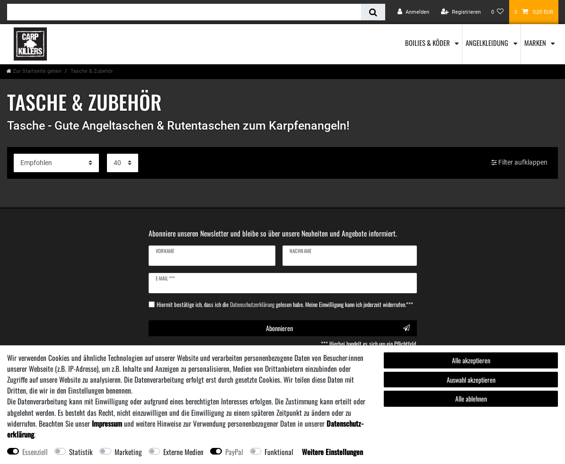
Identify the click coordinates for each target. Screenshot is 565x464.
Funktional (279, 451)
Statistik (81, 451)
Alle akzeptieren (471, 360)
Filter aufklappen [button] (519, 162)
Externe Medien (183, 451)
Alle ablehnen (471, 398)
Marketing (128, 451)
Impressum (107, 423)
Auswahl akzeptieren (471, 380)
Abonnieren (338, 328)
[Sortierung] (56, 163)
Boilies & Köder (428, 42)
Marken (535, 42)
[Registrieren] (461, 12)
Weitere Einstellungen (332, 451)
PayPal (234, 451)
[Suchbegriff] (184, 12)
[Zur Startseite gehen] (34, 71)
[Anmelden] (413, 12)
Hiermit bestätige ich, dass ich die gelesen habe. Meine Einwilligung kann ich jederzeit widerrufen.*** (285, 304)
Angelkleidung (488, 42)
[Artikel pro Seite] (122, 163)
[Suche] (373, 12)
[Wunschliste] (497, 12)
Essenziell (35, 451)
